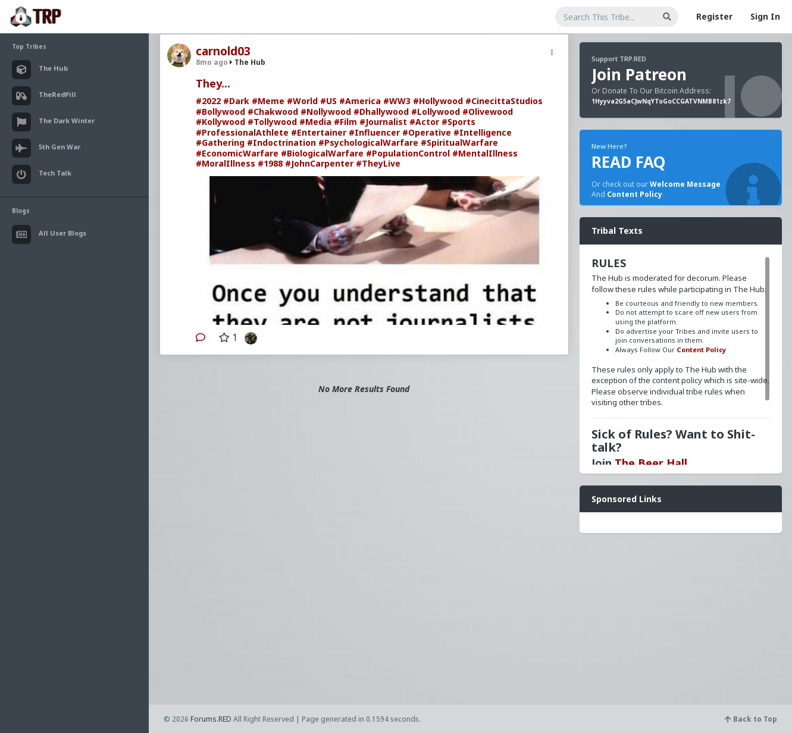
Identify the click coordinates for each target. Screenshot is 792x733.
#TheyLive (378, 163)
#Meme (268, 100)
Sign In (765, 16)
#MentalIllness (485, 153)
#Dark (236, 100)
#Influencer (374, 132)
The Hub (247, 62)
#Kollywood (220, 121)
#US (328, 100)
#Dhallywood (381, 111)
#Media (315, 121)
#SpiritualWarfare (459, 142)
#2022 (208, 100)
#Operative (426, 132)
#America (360, 100)
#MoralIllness (225, 163)
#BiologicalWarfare (322, 153)
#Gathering (220, 142)
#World (302, 100)
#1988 (270, 163)
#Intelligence (482, 132)
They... (213, 83)
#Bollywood (220, 111)
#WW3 (397, 100)
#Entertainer (318, 132)
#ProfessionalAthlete (242, 132)
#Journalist (383, 121)
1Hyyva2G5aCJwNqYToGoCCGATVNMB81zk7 (661, 101)
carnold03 (223, 51)
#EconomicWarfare (237, 153)
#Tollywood (272, 121)
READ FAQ (628, 162)
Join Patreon (639, 74)
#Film (345, 121)
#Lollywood (435, 111)
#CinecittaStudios (504, 100)
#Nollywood (325, 111)
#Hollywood (438, 100)
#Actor (424, 121)
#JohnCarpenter (319, 163)
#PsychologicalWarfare (368, 142)
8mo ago (212, 62)
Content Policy (634, 194)
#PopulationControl (408, 153)
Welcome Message (685, 184)
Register (714, 16)
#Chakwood (273, 111)
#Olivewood (487, 111)
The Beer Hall (651, 463)
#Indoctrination (281, 142)
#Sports (458, 121)
